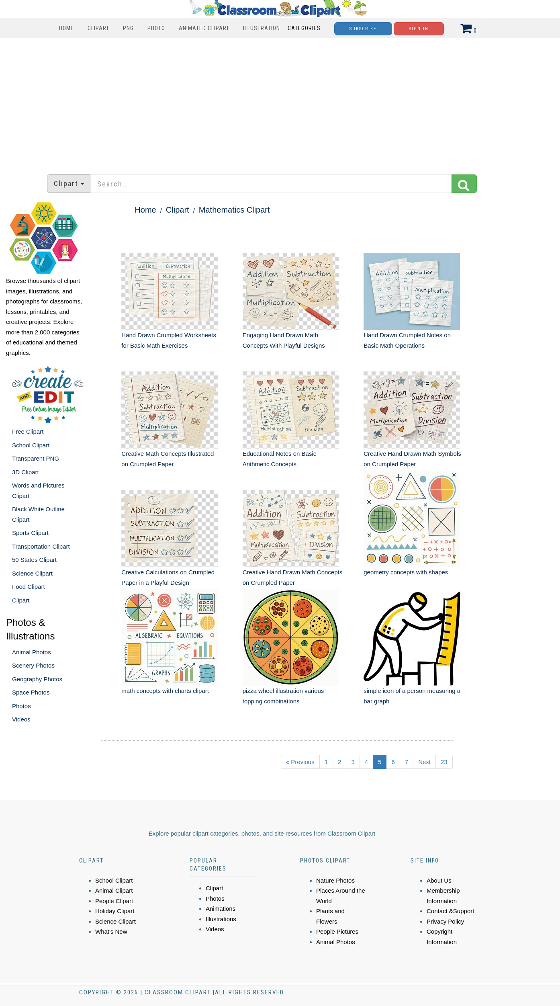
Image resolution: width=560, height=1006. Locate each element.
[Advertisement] (280, 102)
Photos (21, 706)
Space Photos (30, 692)
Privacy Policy (445, 921)
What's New (111, 931)
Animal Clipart (114, 890)
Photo (156, 28)
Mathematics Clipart (234, 209)
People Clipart (114, 900)
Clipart (98, 28)
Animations (220, 908)
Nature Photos (335, 880)
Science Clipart (32, 573)
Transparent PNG (35, 458)
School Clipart (30, 445)
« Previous (300, 761)
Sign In (419, 28)
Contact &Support (450, 911)
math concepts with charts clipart (165, 690)
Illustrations (221, 919)
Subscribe (363, 28)
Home (66, 28)
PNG (128, 28)
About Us (439, 880)
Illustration (261, 28)
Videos (21, 719)
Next (424, 761)
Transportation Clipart (41, 546)
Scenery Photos (33, 665)
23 (444, 761)
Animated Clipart (204, 28)
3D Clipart (25, 472)
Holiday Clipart (115, 911)
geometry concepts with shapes (406, 572)
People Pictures (337, 931)
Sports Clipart (30, 532)
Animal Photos (31, 652)
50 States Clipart (34, 559)
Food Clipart (28, 586)
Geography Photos (37, 679)
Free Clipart (27, 431)
